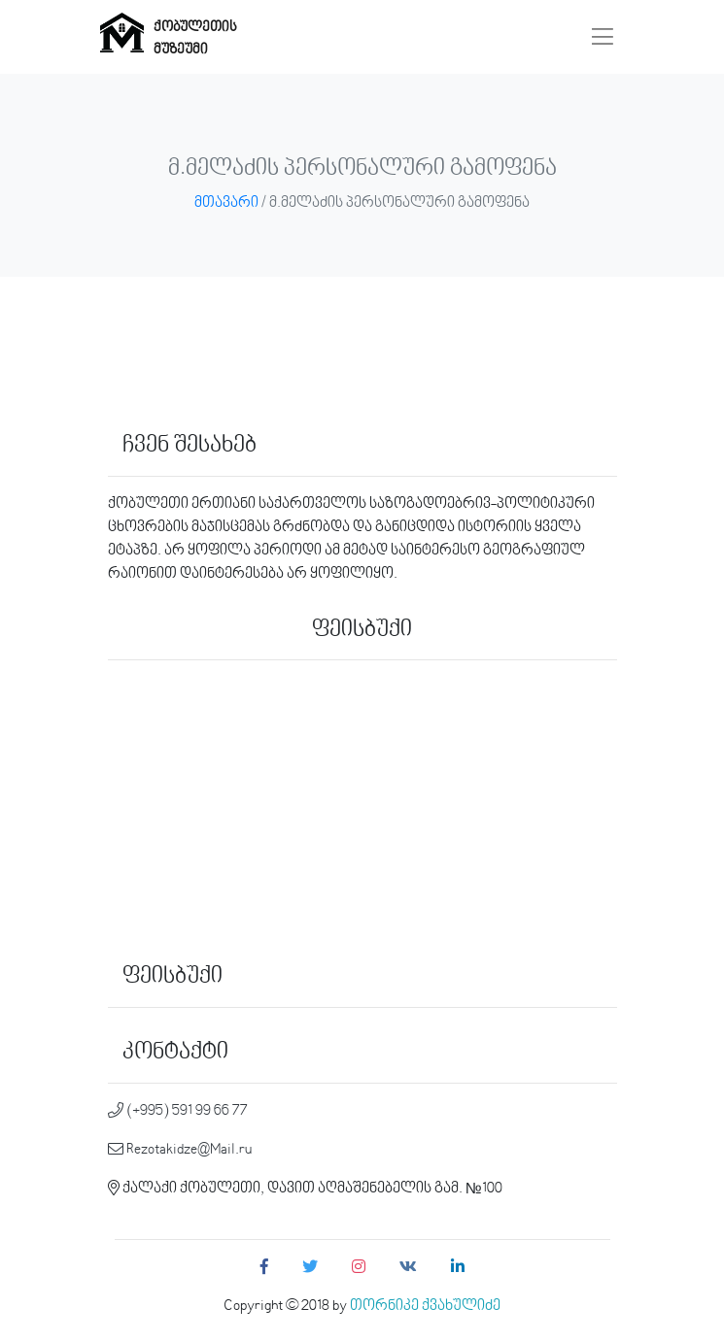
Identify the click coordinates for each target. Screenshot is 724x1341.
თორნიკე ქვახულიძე (425, 1306)
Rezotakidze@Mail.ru (180, 1149)
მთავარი (226, 203)
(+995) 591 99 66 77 (178, 1111)
